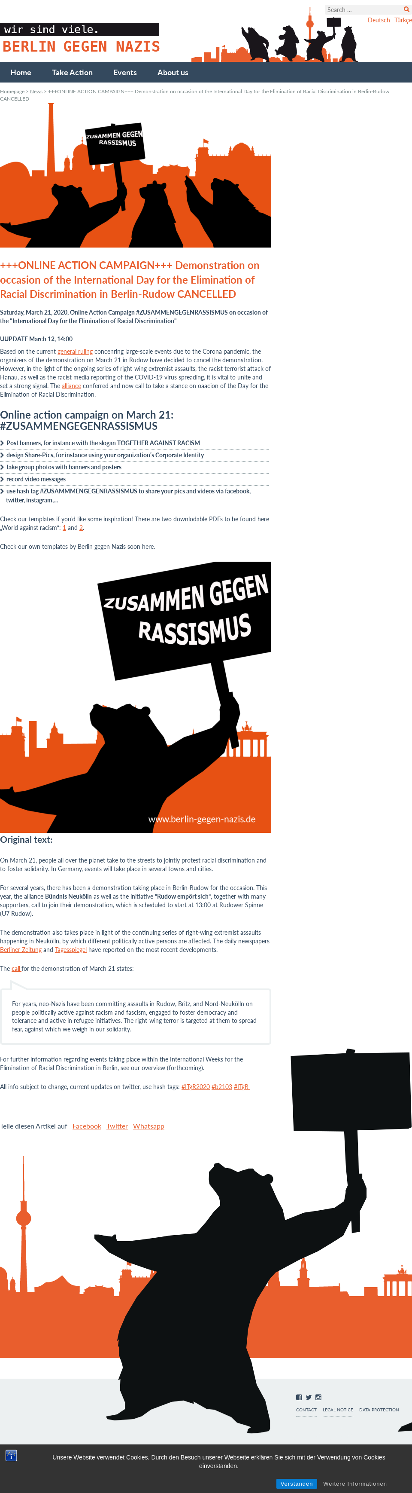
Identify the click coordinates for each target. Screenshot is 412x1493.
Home (20, 72)
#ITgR (242, 1086)
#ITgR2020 (196, 1086)
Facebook (87, 1126)
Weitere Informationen (355, 1484)
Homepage (12, 91)
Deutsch (379, 20)
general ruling (75, 351)
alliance (71, 385)
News (36, 91)
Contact (306, 1409)
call (16, 968)
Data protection (379, 1409)
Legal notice (338, 1409)
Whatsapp (148, 1126)
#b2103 (222, 1086)
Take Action (72, 72)
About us (173, 72)
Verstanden (297, 1484)
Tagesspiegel (71, 949)
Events (125, 72)
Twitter (117, 1126)
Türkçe (403, 20)
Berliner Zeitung (21, 949)
